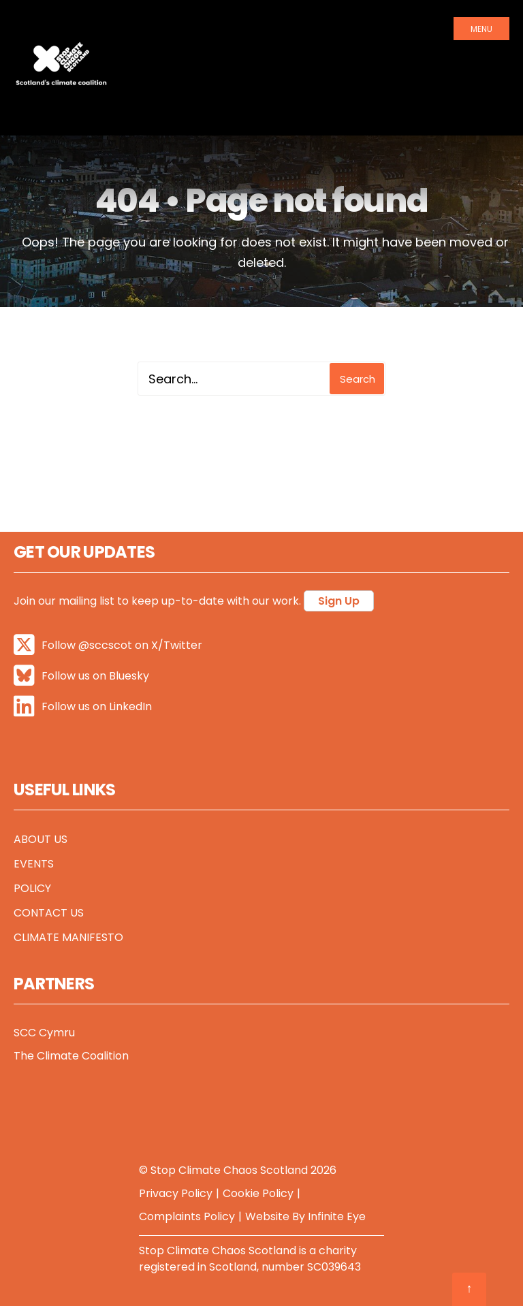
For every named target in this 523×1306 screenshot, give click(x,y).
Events (34, 864)
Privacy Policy (175, 1193)
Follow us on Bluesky (81, 676)
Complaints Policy (187, 1216)
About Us (40, 839)
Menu (481, 29)
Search (357, 379)
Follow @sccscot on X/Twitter (108, 645)
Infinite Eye (337, 1216)
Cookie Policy (258, 1193)
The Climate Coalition (71, 1056)
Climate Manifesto (68, 937)
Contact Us (49, 913)
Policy (32, 888)
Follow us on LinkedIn (83, 706)
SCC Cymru (44, 1032)
